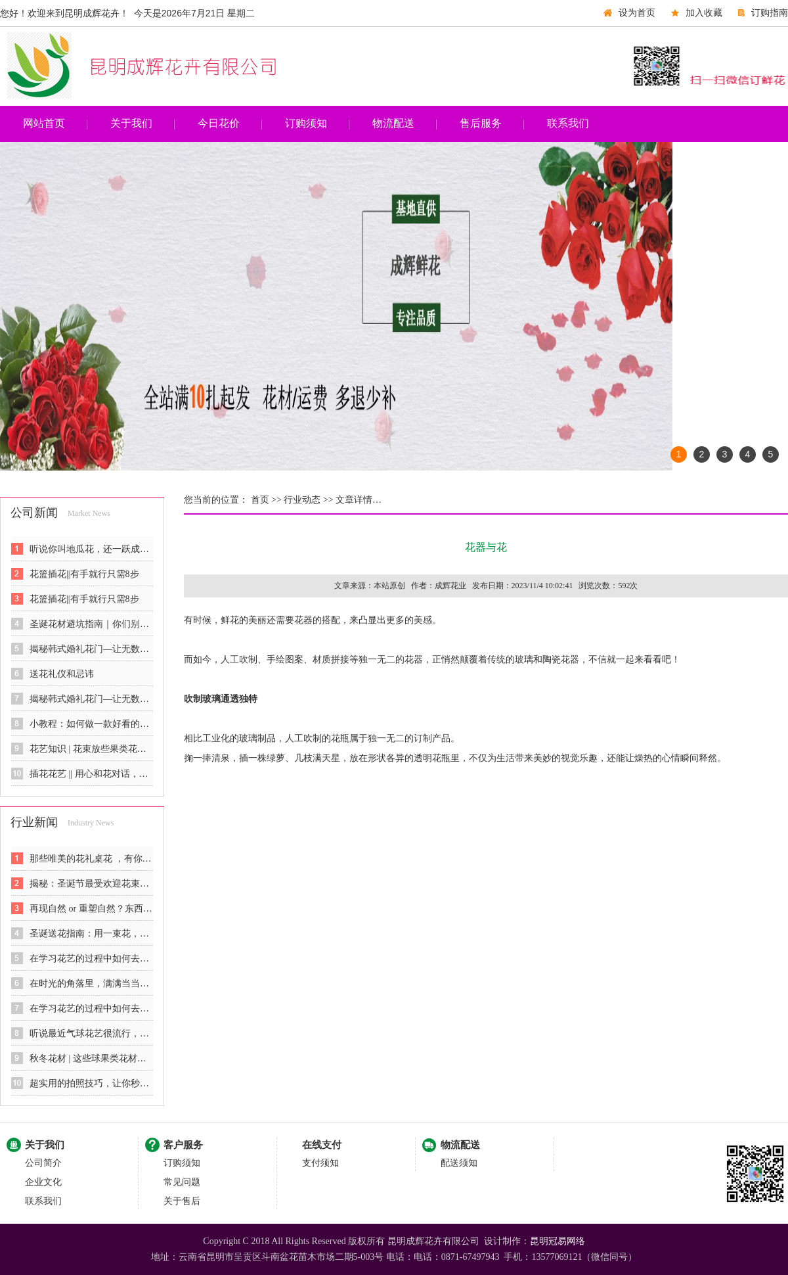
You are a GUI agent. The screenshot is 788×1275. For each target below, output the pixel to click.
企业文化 (43, 1182)
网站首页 (44, 123)
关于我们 (131, 123)
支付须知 (320, 1163)
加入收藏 (704, 13)
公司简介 (43, 1163)
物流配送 (393, 123)
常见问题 (182, 1182)
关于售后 (182, 1201)
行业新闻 (34, 822)
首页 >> (265, 500)
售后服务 (481, 123)
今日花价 (219, 123)
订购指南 (769, 13)
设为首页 (637, 13)
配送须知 (459, 1163)
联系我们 (568, 123)
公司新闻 (34, 512)
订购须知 (306, 123)
